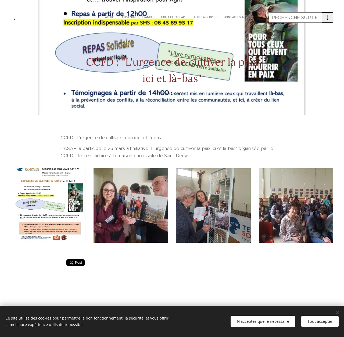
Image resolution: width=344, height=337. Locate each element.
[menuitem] (173, 17)
